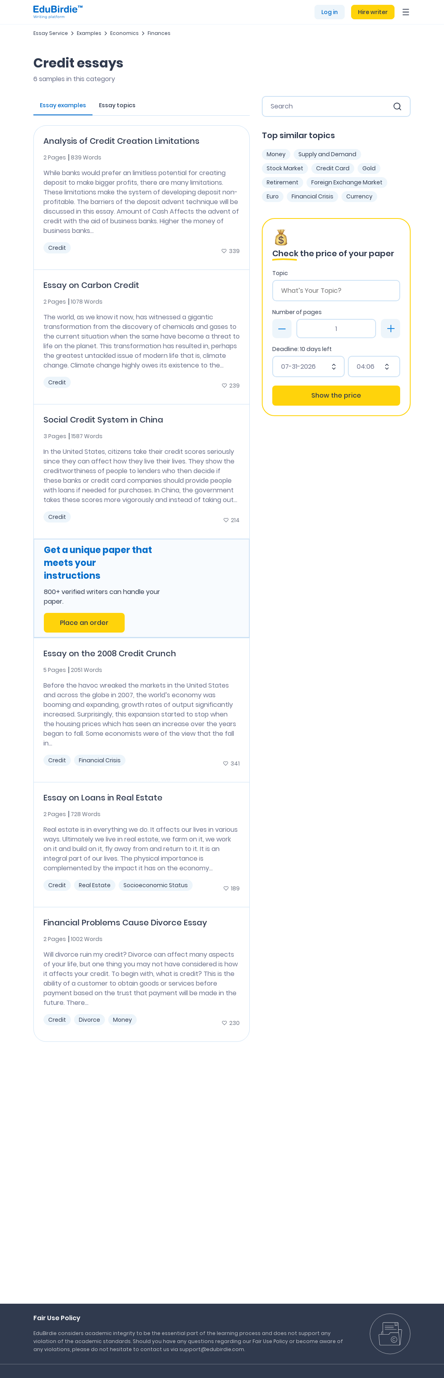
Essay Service (50, 33)
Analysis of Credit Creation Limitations (121, 141)
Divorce (89, 1020)
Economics (124, 33)
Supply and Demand (327, 154)
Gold (369, 168)
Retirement (282, 182)
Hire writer (373, 12)
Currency (359, 196)
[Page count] (336, 328)
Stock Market (285, 168)
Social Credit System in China (103, 419)
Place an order (84, 622)
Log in (329, 12)
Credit (57, 248)
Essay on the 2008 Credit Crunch (109, 653)
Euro (273, 196)
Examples (89, 33)
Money (122, 1020)
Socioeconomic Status (155, 885)
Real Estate (95, 885)
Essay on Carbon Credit (91, 285)
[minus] (282, 328)
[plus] (390, 328)
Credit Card (332, 168)
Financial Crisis (100, 760)
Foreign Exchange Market (346, 182)
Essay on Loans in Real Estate (102, 797)
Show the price (336, 395)
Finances (159, 33)
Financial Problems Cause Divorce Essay (125, 922)
